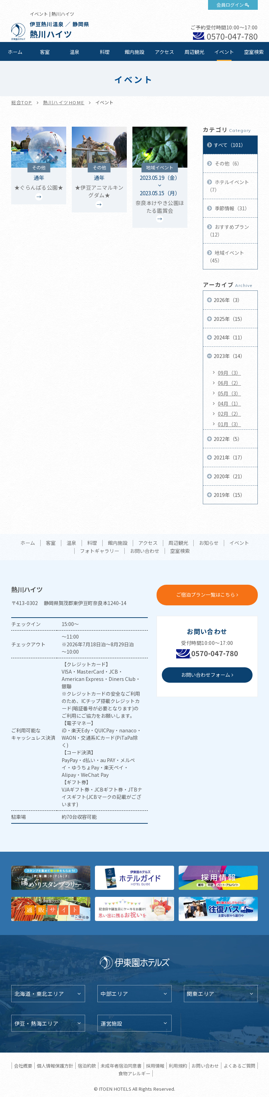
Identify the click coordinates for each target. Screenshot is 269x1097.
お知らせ (209, 543)
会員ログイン (230, 4)
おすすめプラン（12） (228, 230)
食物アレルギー (134, 1073)
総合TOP (21, 102)
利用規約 (178, 1065)
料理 (105, 51)
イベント (224, 51)
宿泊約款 (87, 1065)
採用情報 (155, 1065)
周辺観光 (194, 51)
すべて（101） (230, 144)
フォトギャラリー (99, 551)
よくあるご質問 (239, 1065)
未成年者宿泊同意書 (121, 1065)
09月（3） (229, 372)
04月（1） (229, 403)
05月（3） (229, 393)
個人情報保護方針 (55, 1065)
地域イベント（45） (225, 256)
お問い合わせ (144, 551)
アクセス (164, 51)
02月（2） (229, 413)
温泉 (75, 51)
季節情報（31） (232, 208)
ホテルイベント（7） (228, 185)
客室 (45, 51)
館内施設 (134, 51)
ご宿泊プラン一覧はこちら (205, 594)
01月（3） (229, 424)
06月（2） (229, 382)
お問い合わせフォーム (205, 674)
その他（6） (228, 163)
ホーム (15, 51)
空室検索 (254, 51)
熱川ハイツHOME (63, 102)
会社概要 (23, 1065)
